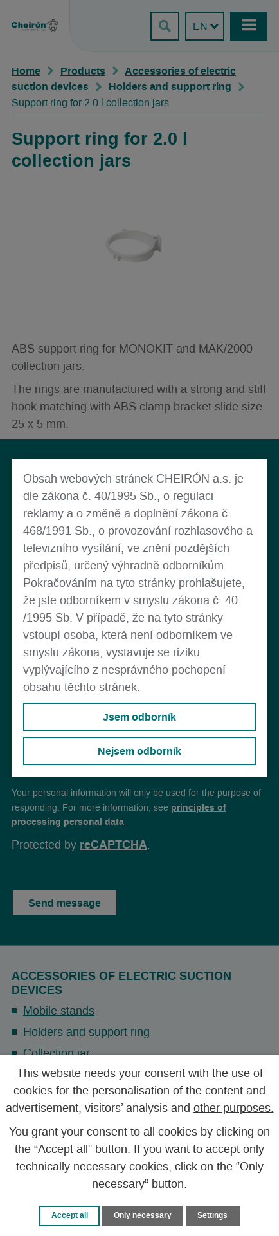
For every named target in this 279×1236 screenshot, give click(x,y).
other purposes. (234, 1109)
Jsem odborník (139, 717)
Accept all (69, 1215)
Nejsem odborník (139, 751)
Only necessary (143, 1215)
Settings (212, 1215)
